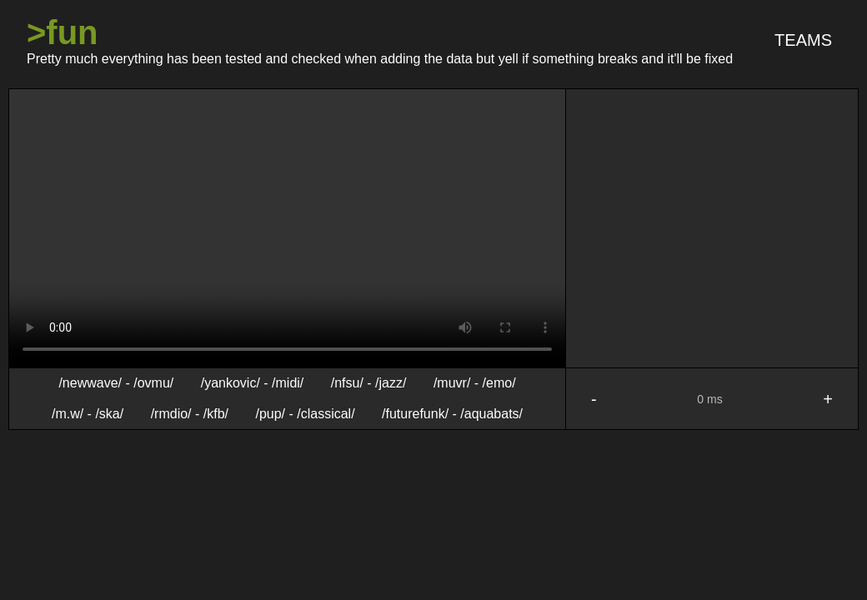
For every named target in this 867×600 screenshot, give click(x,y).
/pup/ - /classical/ (304, 413)
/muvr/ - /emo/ (475, 383)
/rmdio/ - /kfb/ (189, 413)
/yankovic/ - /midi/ (252, 383)
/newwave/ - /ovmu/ (115, 383)
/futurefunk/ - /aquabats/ (452, 413)
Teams (803, 40)
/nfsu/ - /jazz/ (369, 383)
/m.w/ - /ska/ (87, 413)
